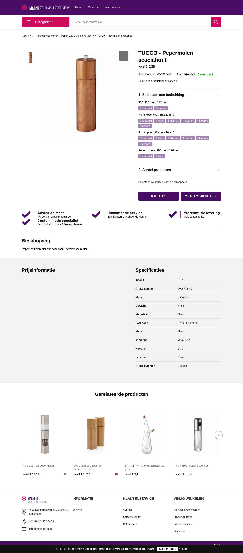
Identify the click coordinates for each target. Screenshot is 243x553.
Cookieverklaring (183, 524)
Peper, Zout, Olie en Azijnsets (77, 35)
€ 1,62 (183, 474)
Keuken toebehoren (47, 35)
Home (78, 7)
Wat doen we (112, 7)
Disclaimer (179, 531)
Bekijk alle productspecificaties (157, 81)
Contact (127, 510)
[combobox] (142, 22)
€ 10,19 (31, 474)
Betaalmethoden (132, 517)
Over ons (93, 7)
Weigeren (183, 549)
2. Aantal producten (154, 170)
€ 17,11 (82, 474)
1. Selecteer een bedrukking (161, 95)
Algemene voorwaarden (187, 510)
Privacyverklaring (183, 517)
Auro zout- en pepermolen (38, 465)
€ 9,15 (132, 474)
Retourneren (130, 524)
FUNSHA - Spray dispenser (192, 465)
